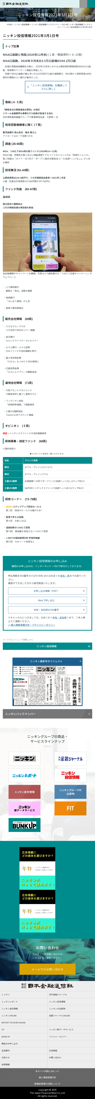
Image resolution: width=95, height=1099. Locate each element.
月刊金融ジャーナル (58, 994)
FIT (3, 1029)
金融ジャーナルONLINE (59, 1015)
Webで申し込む (46, 600)
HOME (9, 24)
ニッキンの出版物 (57, 1008)
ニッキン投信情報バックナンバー (45, 24)
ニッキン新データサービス (61, 1029)
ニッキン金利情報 (10, 1008)
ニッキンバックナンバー (20, 714)
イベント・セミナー (58, 1036)
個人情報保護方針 (47, 1077)
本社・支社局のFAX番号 (46, 609)
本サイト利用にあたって (47, 1071)
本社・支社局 (59, 617)
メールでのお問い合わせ (47, 969)
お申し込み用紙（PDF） (46, 590)
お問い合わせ (55, 1057)
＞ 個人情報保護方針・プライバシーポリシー (31, 624)
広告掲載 (53, 1050)
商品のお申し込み (10, 1043)
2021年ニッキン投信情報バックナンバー (74, 25)
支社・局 (64, 575)
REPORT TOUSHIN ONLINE (14, 1022)
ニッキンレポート (10, 1001)
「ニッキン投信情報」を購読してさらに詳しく (48, 87)
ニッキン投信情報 (21, 24)
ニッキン (6, 994)
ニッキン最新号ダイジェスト (46, 661)
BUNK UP (6, 1036)
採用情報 (6, 1064)
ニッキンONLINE (9, 1015)
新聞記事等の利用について (47, 1083)
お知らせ (6, 1057)
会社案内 (6, 1050)
